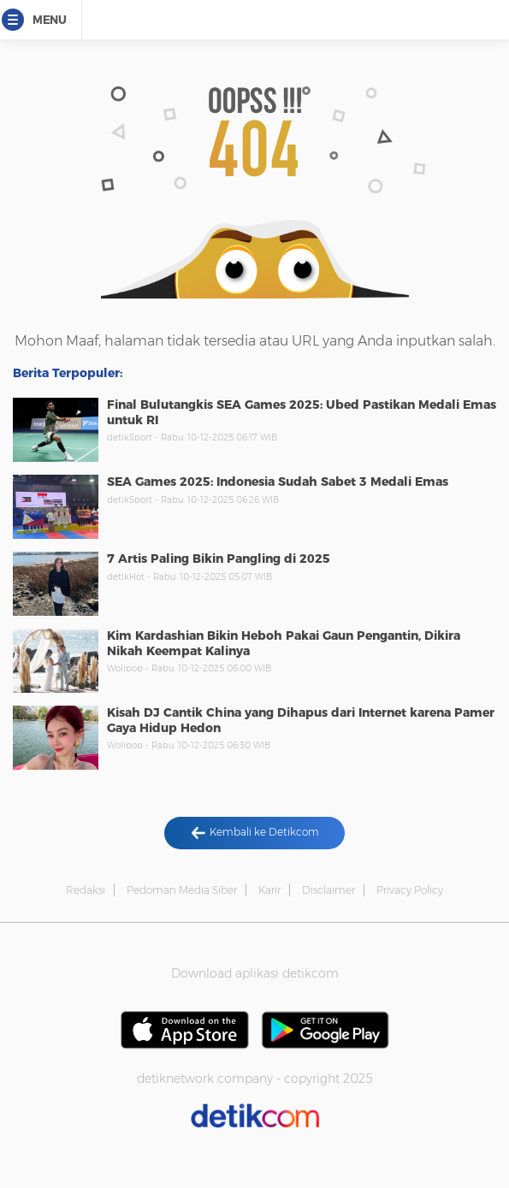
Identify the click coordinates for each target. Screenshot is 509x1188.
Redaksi (85, 890)
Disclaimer (328, 890)
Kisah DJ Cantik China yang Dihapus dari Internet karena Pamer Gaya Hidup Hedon (300, 720)
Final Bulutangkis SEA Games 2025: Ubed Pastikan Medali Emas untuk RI (301, 412)
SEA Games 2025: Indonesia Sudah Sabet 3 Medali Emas (277, 481)
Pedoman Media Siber (182, 890)
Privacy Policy (409, 890)
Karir (269, 890)
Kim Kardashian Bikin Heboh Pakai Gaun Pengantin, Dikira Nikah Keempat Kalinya (283, 643)
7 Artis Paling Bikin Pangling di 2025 (218, 558)
